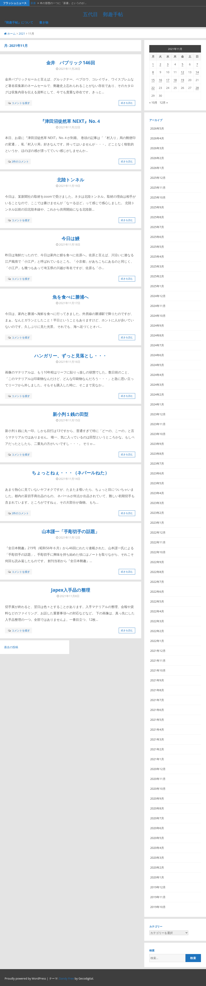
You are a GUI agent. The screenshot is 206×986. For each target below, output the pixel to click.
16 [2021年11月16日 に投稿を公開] (160, 80)
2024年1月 (157, 404)
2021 (22, 33)
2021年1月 (157, 759)
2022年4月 (157, 611)
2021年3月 (157, 739)
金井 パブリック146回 (70, 63)
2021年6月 (157, 710)
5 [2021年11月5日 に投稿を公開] (182, 64)
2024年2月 (157, 394)
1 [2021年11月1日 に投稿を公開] (153, 64)
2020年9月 (157, 798)
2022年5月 (157, 601)
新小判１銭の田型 (70, 414)
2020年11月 (158, 779)
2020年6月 (157, 828)
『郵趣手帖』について (18, 22)
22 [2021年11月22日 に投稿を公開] (153, 88)
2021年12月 (158, 651)
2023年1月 (157, 522)
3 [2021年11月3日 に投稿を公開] (168, 64)
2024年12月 (158, 296)
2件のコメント (20, 161)
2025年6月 (157, 237)
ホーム (10, 33)
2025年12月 (158, 178)
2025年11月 (158, 187)
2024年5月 (157, 365)
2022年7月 (157, 582)
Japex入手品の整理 (70, 590)
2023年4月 (157, 493)
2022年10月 (158, 552)
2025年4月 (157, 256)
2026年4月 (157, 138)
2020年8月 (157, 808)
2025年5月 (157, 247)
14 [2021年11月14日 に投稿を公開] (197, 72)
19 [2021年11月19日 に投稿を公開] (182, 80)
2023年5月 (157, 483)
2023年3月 (157, 503)
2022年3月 (157, 621)
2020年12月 (158, 769)
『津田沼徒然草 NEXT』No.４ (70, 121)
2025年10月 (158, 197)
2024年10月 (158, 316)
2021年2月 (157, 749)
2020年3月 (157, 858)
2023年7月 (157, 463)
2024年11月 (158, 306)
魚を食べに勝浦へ (71, 297)
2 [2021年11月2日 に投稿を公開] (160, 64)
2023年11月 (158, 424)
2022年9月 (157, 562)
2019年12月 (158, 887)
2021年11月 (158, 660)
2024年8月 (157, 335)
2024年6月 (157, 355)
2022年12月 (158, 532)
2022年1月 (157, 641)
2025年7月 (157, 227)
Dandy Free (66, 978)
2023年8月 (157, 453)
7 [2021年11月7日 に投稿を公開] (197, 64)
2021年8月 (157, 690)
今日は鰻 (70, 238)
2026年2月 (157, 158)
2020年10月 (158, 789)
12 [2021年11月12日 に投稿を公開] (182, 72)
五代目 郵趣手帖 (103, 14)
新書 (33, 3)
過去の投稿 (11, 647)
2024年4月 (157, 375)
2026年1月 (157, 168)
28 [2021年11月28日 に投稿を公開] (197, 88)
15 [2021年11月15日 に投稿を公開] (153, 80)
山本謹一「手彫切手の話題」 (70, 531)
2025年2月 (157, 276)
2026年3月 (157, 148)
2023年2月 (157, 513)
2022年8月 (157, 572)
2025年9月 (157, 207)
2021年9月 (157, 680)
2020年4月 (157, 848)
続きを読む (127, 103)
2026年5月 (157, 128)
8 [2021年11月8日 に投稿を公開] (153, 72)
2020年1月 (157, 877)
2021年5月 (157, 720)
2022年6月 (157, 591)
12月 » (164, 102)
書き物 (43, 22)
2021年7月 (157, 700)
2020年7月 (157, 818)
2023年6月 (157, 473)
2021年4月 (157, 729)
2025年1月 (157, 286)
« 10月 (153, 102)
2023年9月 (157, 444)
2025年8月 (157, 217)
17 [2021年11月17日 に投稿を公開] (167, 80)
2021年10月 (158, 670)
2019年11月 (158, 897)
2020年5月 (157, 838)
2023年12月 (158, 414)
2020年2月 (157, 867)
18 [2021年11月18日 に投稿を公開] (175, 80)
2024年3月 (157, 385)
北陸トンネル (70, 180)
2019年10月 (158, 907)
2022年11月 (158, 542)
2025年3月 (157, 266)
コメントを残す (21, 103)
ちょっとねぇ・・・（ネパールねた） (70, 473)
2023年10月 (158, 434)
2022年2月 (157, 631)
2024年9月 (157, 325)
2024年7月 (157, 345)
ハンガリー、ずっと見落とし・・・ (70, 356)
